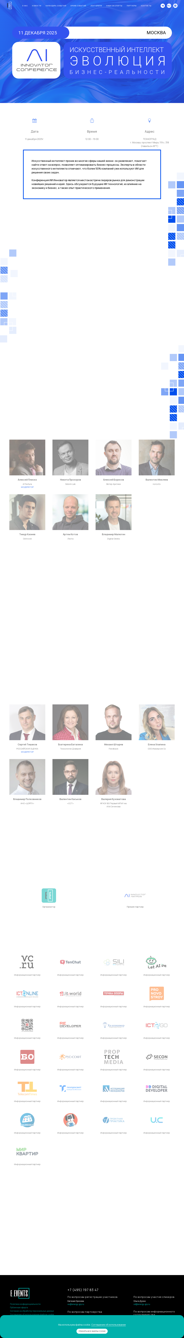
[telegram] (163, 6)
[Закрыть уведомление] (181, 1317)
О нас (25, 6)
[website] (169, 6)
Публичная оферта (19, 1307)
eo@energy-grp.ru (76, 1304)
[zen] (175, 6)
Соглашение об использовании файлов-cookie (32, 1314)
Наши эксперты (114, 6)
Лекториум (96, 6)
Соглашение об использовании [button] (108, 1324)
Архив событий (78, 6)
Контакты (146, 6)
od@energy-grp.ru (142, 1304)
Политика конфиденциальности (25, 1304)
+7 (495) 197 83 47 (83, 1290)
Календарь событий (56, 6)
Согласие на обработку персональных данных (32, 1311)
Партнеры (132, 6)
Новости (36, 6)
